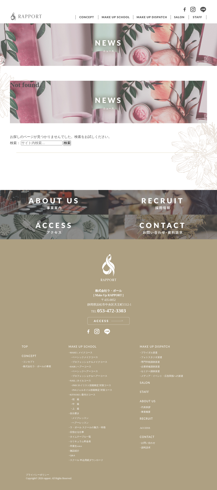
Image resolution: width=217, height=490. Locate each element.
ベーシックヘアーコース (85, 371)
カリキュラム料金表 (80, 441)
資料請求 (145, 447)
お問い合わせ (148, 443)
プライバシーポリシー (37, 474)
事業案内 (54, 202)
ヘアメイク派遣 (151, 17)
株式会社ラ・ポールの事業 (37, 366)
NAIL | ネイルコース (80, 380)
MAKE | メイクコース (81, 352)
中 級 (75, 404)
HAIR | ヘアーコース (80, 366)
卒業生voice (76, 446)
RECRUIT (146, 418)
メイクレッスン (80, 418)
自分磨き (74, 413)
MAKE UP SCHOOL (83, 346)
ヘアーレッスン (80, 422)
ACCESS (145, 427)
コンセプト (86, 17)
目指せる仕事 (77, 432)
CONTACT (147, 437)
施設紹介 (74, 450)
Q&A (72, 455)
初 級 (75, 399)
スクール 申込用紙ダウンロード (86, 460)
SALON (145, 382)
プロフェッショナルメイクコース (89, 362)
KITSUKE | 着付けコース (83, 394)
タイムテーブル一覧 (80, 436)
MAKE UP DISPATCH (155, 346)
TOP (25, 346)
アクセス (54, 227)
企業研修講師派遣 (150, 366)
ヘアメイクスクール (115, 17)
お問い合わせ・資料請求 (162, 227)
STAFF (144, 392)
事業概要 (145, 412)
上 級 (75, 408)
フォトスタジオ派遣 (151, 357)
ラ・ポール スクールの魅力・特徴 (88, 427)
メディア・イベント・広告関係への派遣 (162, 376)
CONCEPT (29, 356)
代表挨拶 (145, 407)
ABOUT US (148, 401)
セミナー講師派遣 (150, 371)
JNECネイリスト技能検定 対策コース (91, 385)
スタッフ (197, 17)
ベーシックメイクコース (85, 357)
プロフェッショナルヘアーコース (89, 376)
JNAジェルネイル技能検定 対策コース (92, 390)
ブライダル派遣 (149, 352)
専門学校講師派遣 (150, 362)
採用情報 (162, 202)
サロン (179, 17)
